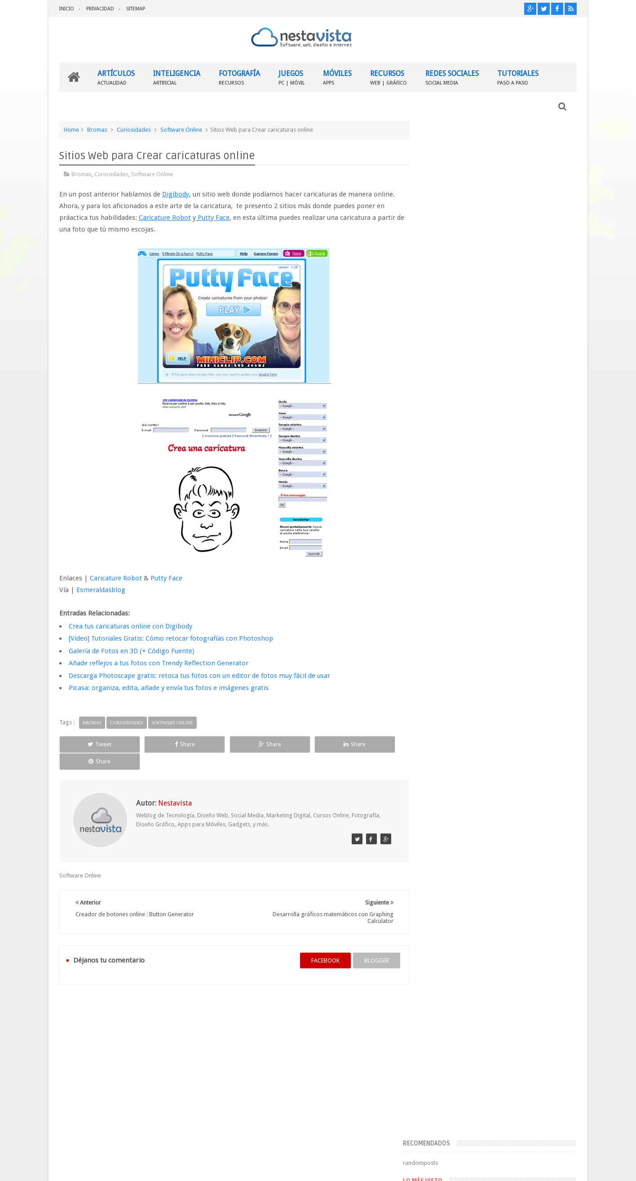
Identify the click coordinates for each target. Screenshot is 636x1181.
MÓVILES (337, 77)
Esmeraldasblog (100, 589)
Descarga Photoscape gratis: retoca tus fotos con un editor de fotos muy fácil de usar (199, 675)
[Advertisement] (498, 190)
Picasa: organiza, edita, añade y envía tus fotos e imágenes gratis (169, 687)
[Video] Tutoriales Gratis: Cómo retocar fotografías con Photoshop (171, 638)
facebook (316, 943)
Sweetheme (562, 1166)
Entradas (441, 672)
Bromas (97, 129)
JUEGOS (291, 77)
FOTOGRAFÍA (239, 77)
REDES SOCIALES (452, 77)
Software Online (181, 129)
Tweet (92, 743)
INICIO (66, 9)
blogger (367, 943)
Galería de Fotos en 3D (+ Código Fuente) (131, 650)
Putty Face (166, 578)
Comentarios (447, 687)
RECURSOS (388, 77)
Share (160, 743)
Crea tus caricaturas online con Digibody (130, 626)
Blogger (499, 1166)
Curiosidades (134, 129)
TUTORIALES (518, 77)
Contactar (555, 1007)
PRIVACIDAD (100, 9)
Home (71, 129)
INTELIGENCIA (176, 77)
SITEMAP (135, 9)
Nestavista (160, 1166)
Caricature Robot (116, 578)
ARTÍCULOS (116, 77)
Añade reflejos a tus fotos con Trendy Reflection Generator (158, 663)
